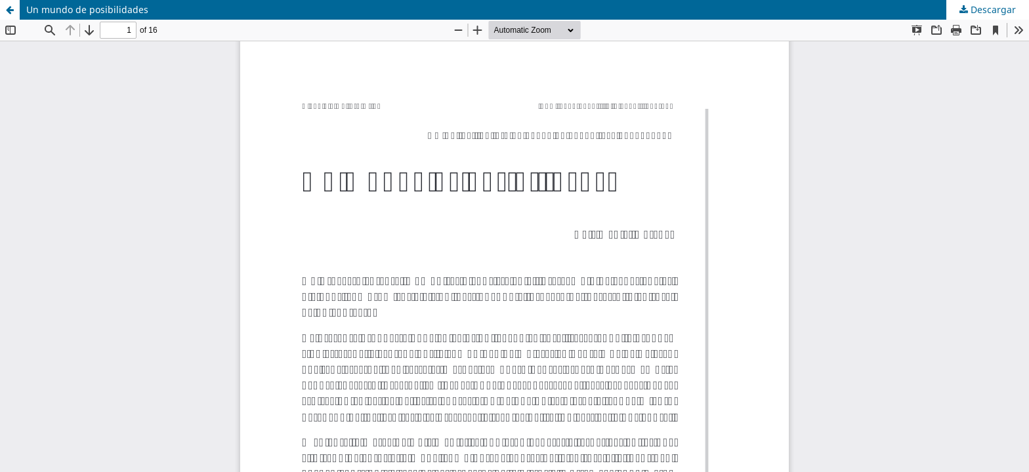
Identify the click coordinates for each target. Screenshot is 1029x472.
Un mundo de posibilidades (87, 9)
